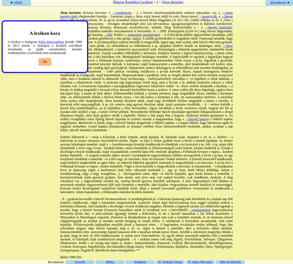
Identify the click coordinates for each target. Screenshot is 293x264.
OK (45, 62)
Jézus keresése (172, 2)
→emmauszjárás (200, 210)
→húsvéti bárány (196, 119)
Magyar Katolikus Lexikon (133, 2)
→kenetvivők (208, 16)
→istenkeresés (122, 12)
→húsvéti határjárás (218, 27)
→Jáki (108, 34)
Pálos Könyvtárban (51, 42)
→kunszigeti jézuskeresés (142, 34)
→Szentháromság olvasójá (126, 144)
